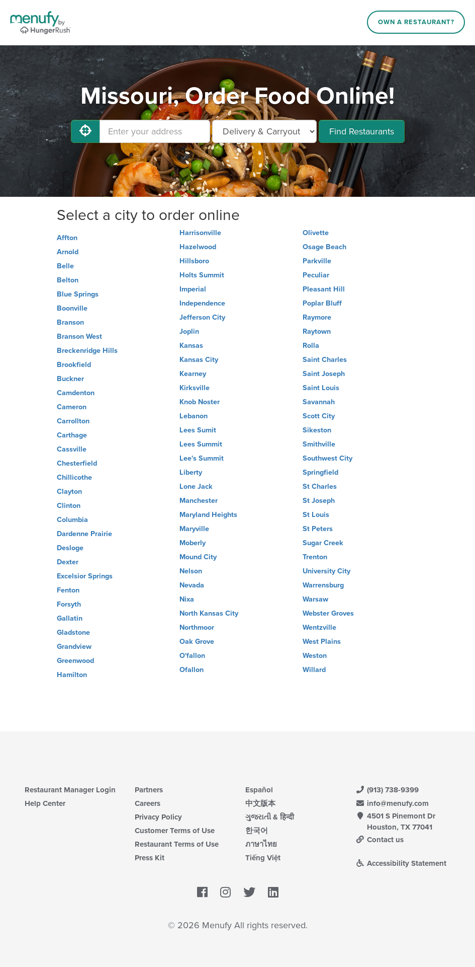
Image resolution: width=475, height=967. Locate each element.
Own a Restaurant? (416, 22)
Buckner (70, 379)
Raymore (317, 317)
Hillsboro (194, 261)
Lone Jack (196, 486)
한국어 (256, 830)
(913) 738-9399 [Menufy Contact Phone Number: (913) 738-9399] (387, 789)
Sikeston (317, 430)
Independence (202, 303)
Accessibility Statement (400, 863)
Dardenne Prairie (84, 534)
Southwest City (327, 458)
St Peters (318, 529)
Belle (65, 266)
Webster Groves (328, 613)
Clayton (69, 491)
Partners (149, 789)
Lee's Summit (201, 458)
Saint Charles (325, 359)
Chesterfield (77, 463)
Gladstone (73, 632)
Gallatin (69, 618)
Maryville (194, 529)
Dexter (67, 562)
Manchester (198, 500)
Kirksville (194, 388)
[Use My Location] (85, 131)
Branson (70, 322)
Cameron (71, 407)
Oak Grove (196, 641)
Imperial (192, 289)
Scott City (319, 416)
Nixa (186, 599)
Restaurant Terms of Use (177, 844)
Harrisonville (200, 233)
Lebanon (193, 416)
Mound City (198, 557)
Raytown (317, 331)
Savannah (319, 402)
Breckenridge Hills (87, 350)
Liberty (190, 472)
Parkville (317, 261)
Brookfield (74, 364)
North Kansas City (208, 613)
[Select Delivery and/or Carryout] (264, 131)
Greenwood (75, 660)
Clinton (68, 505)
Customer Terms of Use (175, 830)
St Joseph (319, 500)
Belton (67, 280)
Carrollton (73, 421)
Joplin (189, 331)
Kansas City (198, 359)
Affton (67, 238)
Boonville (72, 308)
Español (259, 789)
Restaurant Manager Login (70, 789)
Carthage (72, 435)
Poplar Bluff (322, 303)
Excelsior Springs (85, 576)
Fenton (68, 590)
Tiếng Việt (262, 857)
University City (326, 571)
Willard (314, 669)
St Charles (320, 486)
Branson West (79, 336)
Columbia (72, 519)
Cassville (71, 449)
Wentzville (319, 627)
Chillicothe (74, 477)
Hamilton (72, 675)
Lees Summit (200, 444)
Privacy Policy (158, 817)
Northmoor (196, 627)
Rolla (311, 345)
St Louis (316, 514)
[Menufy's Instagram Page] (225, 892)
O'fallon (192, 655)
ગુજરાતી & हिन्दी (269, 817)
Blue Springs (78, 294)
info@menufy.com (392, 803)
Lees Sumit (197, 430)
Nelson (190, 571)
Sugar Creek (323, 543)
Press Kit (149, 857)
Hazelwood (197, 247)
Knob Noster (199, 402)
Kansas (191, 345)
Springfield (320, 472)
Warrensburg (323, 585)
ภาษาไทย (261, 844)
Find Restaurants (361, 131)
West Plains (322, 641)
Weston (315, 655)
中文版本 (260, 803)
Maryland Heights (208, 514)
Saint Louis (321, 388)
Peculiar (316, 275)
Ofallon (191, 669)
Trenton (315, 557)
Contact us (379, 839)
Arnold (67, 252)
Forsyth (69, 604)
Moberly (192, 543)
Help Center (45, 803)
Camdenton (75, 393)
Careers (147, 803)
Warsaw (315, 599)
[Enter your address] (155, 131)
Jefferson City (202, 317)
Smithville (319, 444)
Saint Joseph (324, 373)
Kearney (192, 373)
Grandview (74, 646)
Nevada (191, 585)
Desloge (70, 548)
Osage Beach (324, 247)
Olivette (316, 233)
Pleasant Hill (324, 289)
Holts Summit (201, 275)
